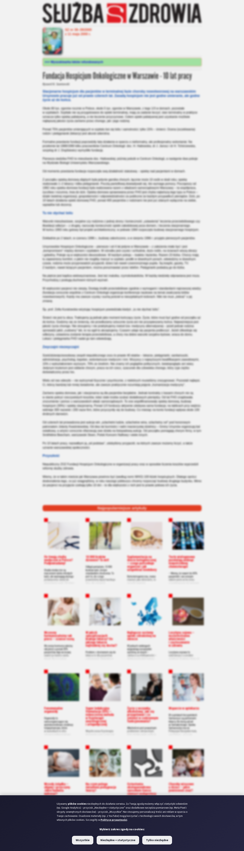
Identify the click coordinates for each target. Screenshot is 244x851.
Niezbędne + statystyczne (117, 840)
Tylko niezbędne (157, 840)
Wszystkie (83, 840)
